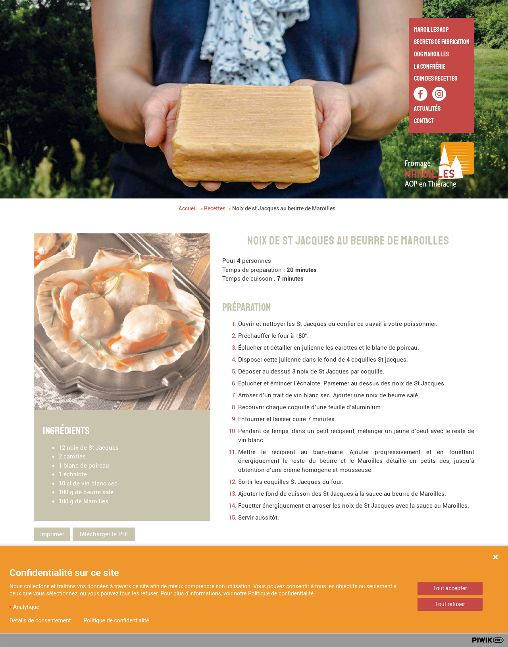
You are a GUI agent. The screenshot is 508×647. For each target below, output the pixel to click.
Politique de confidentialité (116, 620)
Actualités (427, 108)
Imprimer (52, 533)
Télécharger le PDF (104, 533)
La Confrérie (429, 66)
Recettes (214, 208)
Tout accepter (450, 588)
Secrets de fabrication (442, 42)
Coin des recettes (435, 78)
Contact (424, 121)
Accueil (188, 208)
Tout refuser (450, 604)
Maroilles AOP (431, 29)
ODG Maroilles (431, 54)
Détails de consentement (40, 620)
